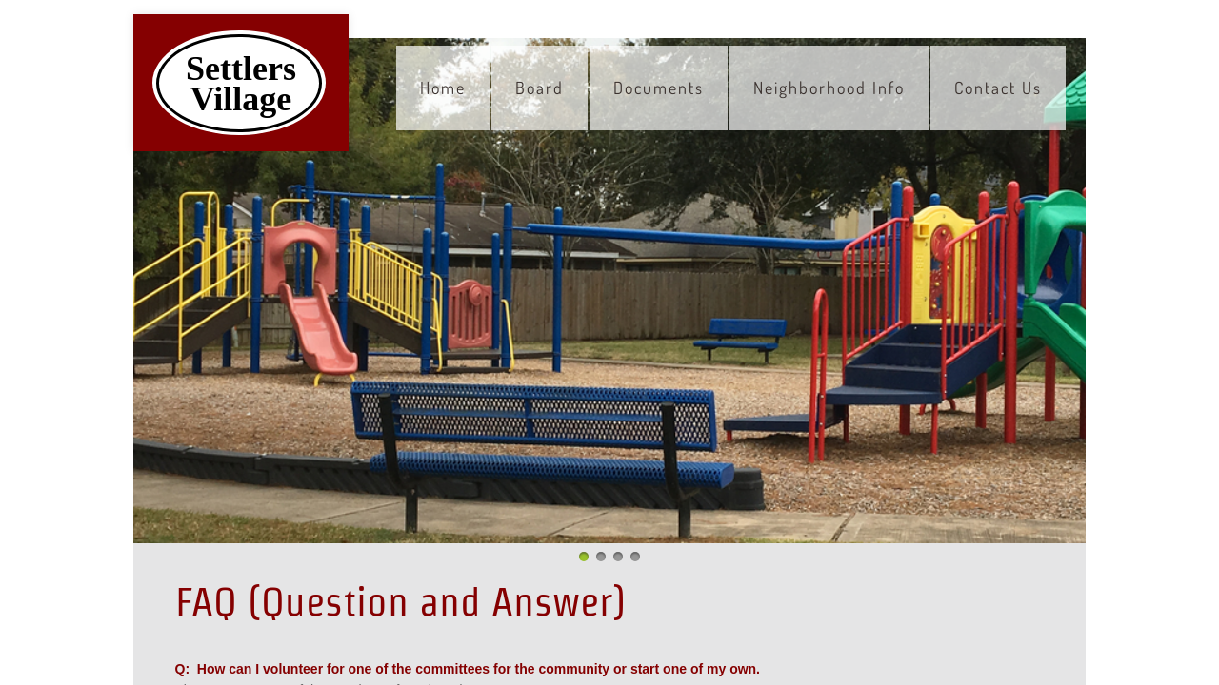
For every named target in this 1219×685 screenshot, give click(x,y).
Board (539, 87)
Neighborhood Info (829, 87)
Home (443, 87)
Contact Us (998, 87)
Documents (658, 87)
